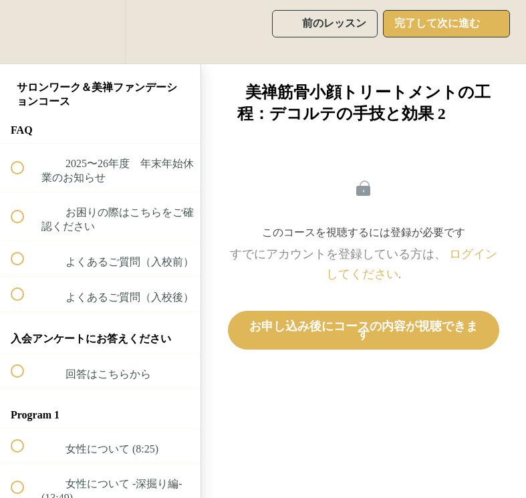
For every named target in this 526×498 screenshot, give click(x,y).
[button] (24, 32)
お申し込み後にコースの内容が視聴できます (363, 330)
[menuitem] (100, 32)
